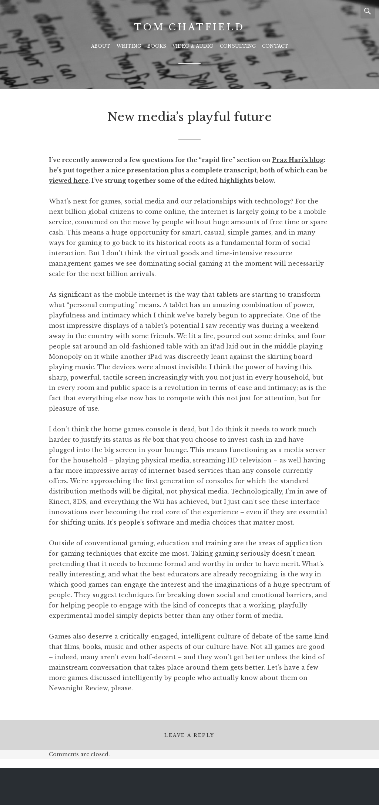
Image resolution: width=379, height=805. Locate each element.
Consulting (238, 46)
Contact (275, 46)
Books (156, 46)
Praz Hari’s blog (298, 160)
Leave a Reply (189, 735)
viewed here (68, 180)
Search (367, 11)
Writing (129, 46)
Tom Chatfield (189, 27)
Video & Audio (193, 46)
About (100, 46)
